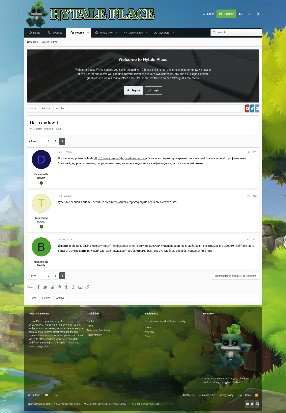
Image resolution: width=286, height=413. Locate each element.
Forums (80, 32)
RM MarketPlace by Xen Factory (104, 404)
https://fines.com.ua (133, 158)
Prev (33, 141)
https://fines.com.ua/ (107, 158)
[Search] (257, 14)
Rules (90, 325)
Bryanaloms (41, 261)
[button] (89, 33)
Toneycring (41, 218)
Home (37, 32)
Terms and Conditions (98, 330)
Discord (149, 336)
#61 (254, 152)
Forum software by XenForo (54, 404)
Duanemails (41, 174)
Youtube (58, 32)
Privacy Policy (94, 335)
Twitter (148, 327)
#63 (254, 239)
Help (239, 395)
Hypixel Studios (231, 382)
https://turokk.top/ (122, 202)
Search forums (49, 42)
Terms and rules (206, 395)
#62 (254, 196)
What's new (107, 32)
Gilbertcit (38, 129)
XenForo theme (139, 404)
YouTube (149, 331)
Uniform (34, 395)
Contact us (93, 321)
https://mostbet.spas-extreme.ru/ (122, 246)
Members (164, 32)
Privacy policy (226, 395)
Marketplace (136, 32)
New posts (33, 42)
